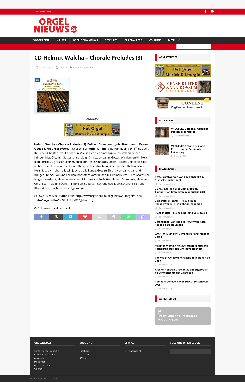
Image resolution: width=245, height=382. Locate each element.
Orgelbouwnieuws (85, 40)
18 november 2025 (166, 196)
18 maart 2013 (46, 67)
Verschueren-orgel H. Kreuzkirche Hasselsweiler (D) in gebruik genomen (178, 202)
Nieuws (61, 40)
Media (89, 67)
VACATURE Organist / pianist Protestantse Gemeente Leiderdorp (189, 149)
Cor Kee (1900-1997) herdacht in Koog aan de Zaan (182, 259)
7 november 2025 (182, 135)
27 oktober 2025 (165, 276)
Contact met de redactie (46, 350)
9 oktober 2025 (180, 156)
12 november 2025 (166, 208)
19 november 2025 (166, 184)
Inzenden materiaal (44, 354)
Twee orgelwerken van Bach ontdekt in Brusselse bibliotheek (179, 178)
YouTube (84, 354)
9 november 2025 (166, 228)
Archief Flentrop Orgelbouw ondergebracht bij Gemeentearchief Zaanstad (182, 271)
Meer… (172, 40)
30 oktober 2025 (165, 264)
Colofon (38, 368)
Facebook (84, 350)
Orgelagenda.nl (133, 350)
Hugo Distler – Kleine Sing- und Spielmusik (181, 212)
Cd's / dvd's (79, 67)
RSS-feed (84, 358)
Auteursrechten (42, 365)
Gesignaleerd (133, 40)
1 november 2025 (166, 252)
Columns (155, 40)
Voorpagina (41, 40)
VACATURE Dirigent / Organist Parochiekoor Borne (189, 130)
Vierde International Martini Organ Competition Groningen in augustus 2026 (180, 190)
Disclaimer (39, 361)
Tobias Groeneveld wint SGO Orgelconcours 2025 (182, 283)
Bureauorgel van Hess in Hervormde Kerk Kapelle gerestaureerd (180, 223)
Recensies (111, 40)
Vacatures (166, 120)
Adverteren (40, 358)
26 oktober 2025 (165, 288)
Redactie (63, 67)
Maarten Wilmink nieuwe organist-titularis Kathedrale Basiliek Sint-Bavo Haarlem (181, 247)
